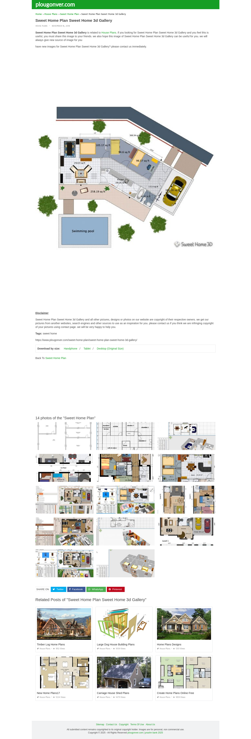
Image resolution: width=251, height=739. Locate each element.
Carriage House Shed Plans (113, 693)
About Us (150, 724)
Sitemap (100, 724)
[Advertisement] (125, 77)
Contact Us (111, 724)
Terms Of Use (137, 724)
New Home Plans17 (48, 693)
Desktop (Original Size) (110, 348)
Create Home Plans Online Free (175, 693)
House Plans (41, 26)
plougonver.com (55, 4)
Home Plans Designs (169, 644)
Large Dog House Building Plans (116, 644)
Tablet (87, 348)
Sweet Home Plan (55, 357)
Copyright (123, 724)
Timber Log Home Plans (51, 644)
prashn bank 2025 (154, 732)
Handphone (70, 348)
